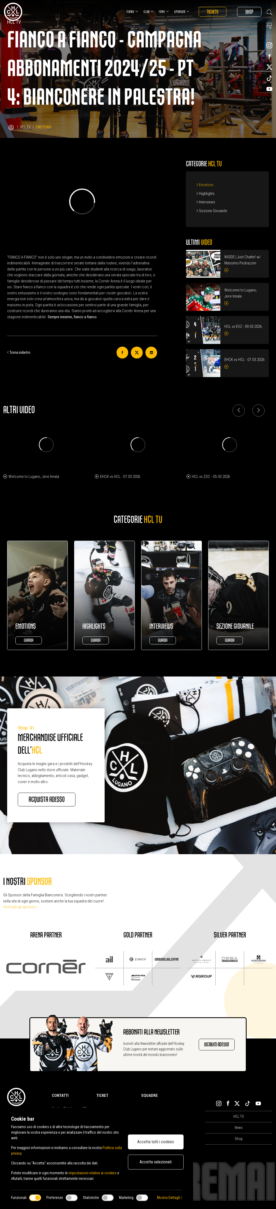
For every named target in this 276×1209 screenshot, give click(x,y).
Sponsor (181, 11)
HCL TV (25, 127)
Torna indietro (18, 352)
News (239, 1127)
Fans (164, 11)
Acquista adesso (47, 799)
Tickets (212, 12)
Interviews (206, 202)
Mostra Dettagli (169, 1197)
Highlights (206, 193)
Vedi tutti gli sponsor (20, 907)
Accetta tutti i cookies (155, 1141)
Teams (132, 11)
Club (149, 11)
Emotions (205, 184)
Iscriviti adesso (216, 1044)
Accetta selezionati (156, 1161)
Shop (249, 12)
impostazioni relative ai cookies (93, 1173)
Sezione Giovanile (212, 210)
